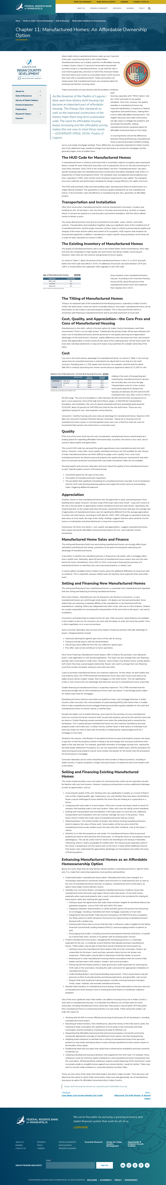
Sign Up (104, 1165)
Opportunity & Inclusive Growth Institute (136, 1144)
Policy (142, 8)
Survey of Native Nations (27, 100)
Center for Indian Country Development (38, 21)
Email (48, 1160)
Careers (124, 2)
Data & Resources (62, 21)
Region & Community (99, 8)
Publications (21, 109)
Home (18, 21)
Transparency (131, 1180)
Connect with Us (141, 2)
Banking (130, 8)
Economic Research (94, 1142)
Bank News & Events (106, 2)
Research (117, 8)
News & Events (65, 1145)
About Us (81, 8)
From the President (83, 2)
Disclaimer (92, 1180)
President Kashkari (67, 1148)
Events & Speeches (24, 105)
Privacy (118, 1180)
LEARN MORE (80, 1127)
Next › (132, 1095)
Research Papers (23, 114)
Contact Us (21, 1148)
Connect (19, 118)
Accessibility (106, 1180)
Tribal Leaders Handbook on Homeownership (89, 21)
